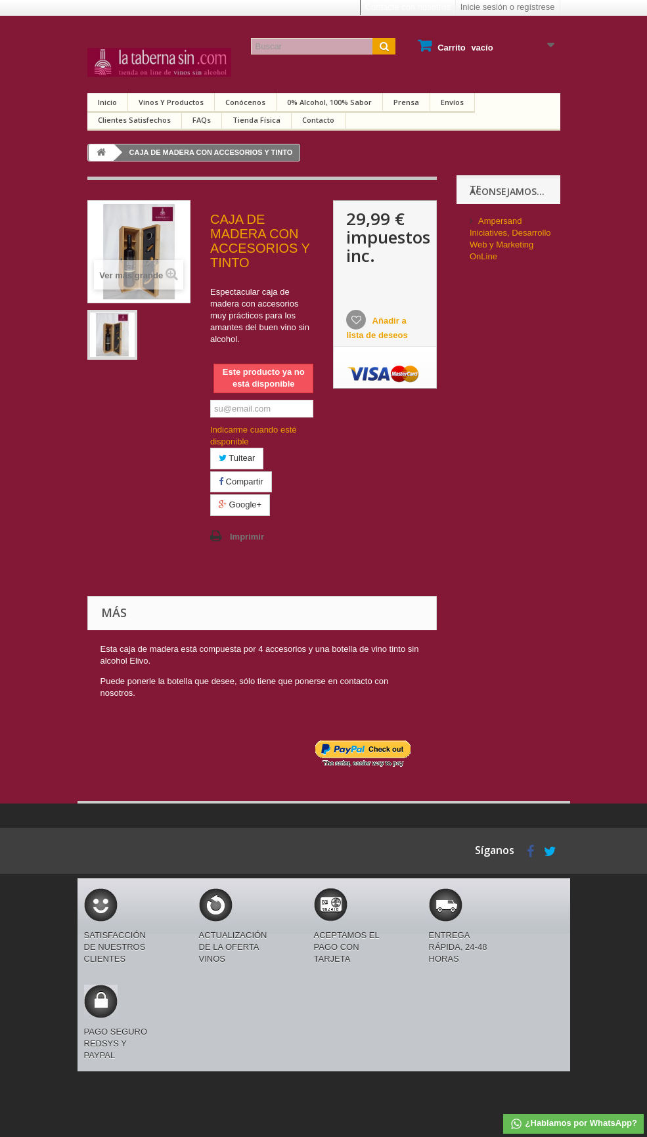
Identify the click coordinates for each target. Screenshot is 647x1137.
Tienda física (256, 120)
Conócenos (245, 102)
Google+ (240, 504)
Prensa (406, 102)
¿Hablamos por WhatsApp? (573, 1123)
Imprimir (247, 537)
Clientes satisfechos (134, 120)
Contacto (318, 120)
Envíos (452, 102)
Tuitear (237, 458)
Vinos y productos (171, 102)
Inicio (107, 102)
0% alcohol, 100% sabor (329, 102)
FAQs (201, 120)
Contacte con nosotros (408, 7)
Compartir (241, 481)
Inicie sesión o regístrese (507, 7)
